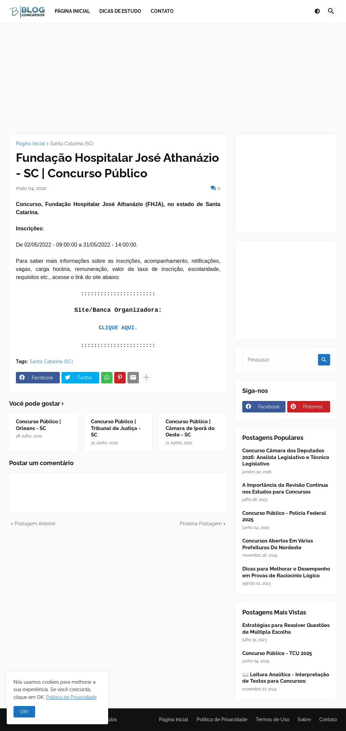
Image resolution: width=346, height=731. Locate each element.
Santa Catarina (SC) (72, 143)
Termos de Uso (272, 719)
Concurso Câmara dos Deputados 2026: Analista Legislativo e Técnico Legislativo (285, 457)
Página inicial (30, 143)
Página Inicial (173, 719)
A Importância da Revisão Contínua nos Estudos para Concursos (285, 488)
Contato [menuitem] (162, 11)
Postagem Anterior (35, 523)
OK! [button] (24, 711)
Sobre (304, 719)
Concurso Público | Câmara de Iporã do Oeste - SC (190, 428)
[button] (317, 11)
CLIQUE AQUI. (118, 328)
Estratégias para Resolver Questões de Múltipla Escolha (285, 628)
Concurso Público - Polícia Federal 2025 (284, 516)
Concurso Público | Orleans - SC (38, 425)
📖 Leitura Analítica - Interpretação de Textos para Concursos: (285, 678)
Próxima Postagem (201, 523)
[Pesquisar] (279, 360)
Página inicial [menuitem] (72, 11)
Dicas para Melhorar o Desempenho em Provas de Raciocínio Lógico (286, 572)
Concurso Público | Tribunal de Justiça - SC (116, 428)
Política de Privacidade (222, 719)
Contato (328, 719)
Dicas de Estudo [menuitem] (120, 11)
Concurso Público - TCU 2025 (277, 653)
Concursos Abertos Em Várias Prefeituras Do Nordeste (277, 544)
